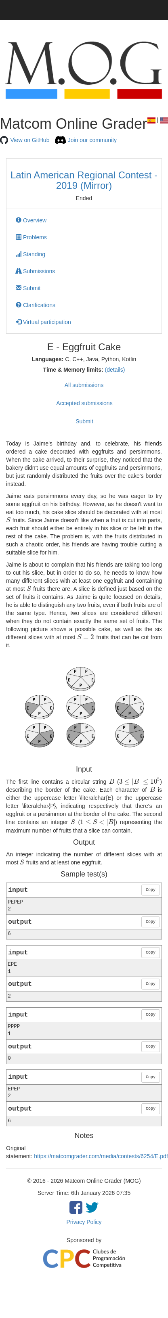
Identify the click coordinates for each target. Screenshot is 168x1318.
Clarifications (35, 305)
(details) (115, 369)
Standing (30, 254)
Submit (28, 288)
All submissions (84, 385)
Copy (150, 890)
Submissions (35, 271)
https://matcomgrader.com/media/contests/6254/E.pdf (101, 1156)
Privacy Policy (83, 1222)
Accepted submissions (84, 403)
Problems (31, 237)
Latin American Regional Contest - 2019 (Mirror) (84, 180)
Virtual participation (43, 322)
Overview (31, 220)
